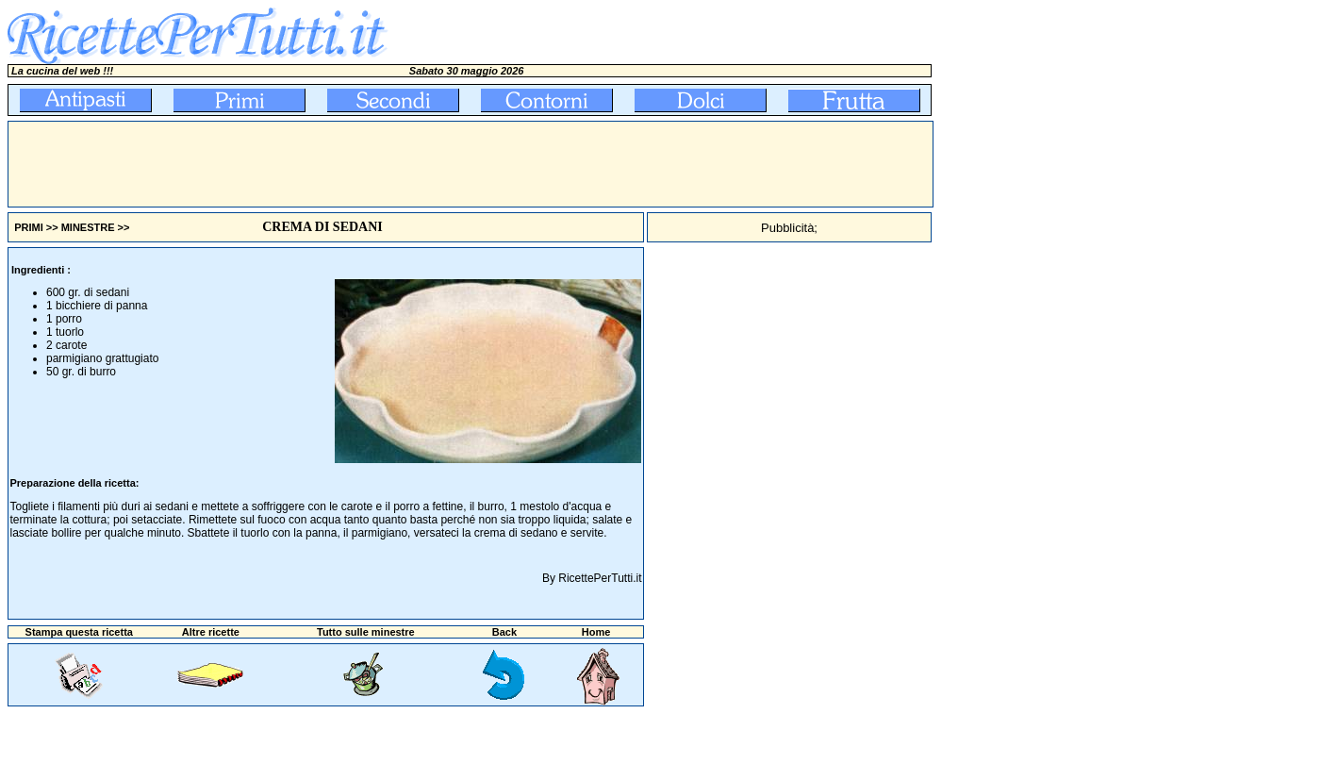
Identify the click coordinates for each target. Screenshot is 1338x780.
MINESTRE (88, 227)
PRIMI (28, 227)
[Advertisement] (351, 164)
